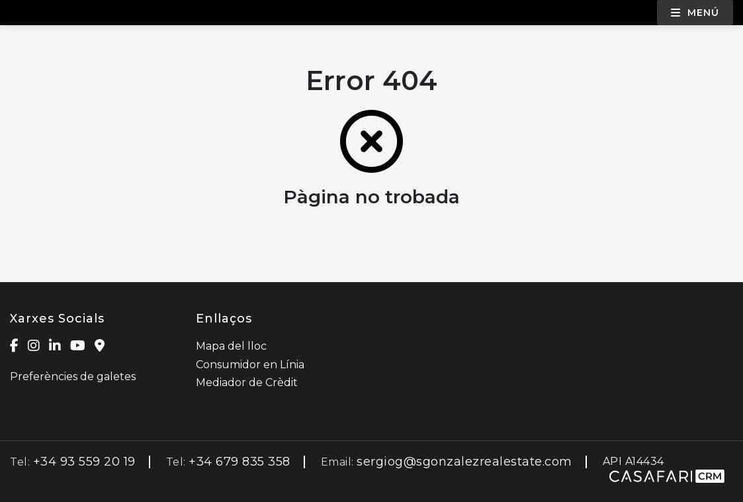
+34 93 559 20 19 (84, 461)
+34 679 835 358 (239, 461)
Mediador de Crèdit (247, 382)
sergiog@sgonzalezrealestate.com (464, 461)
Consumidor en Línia (250, 364)
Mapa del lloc (231, 346)
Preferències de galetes (73, 376)
